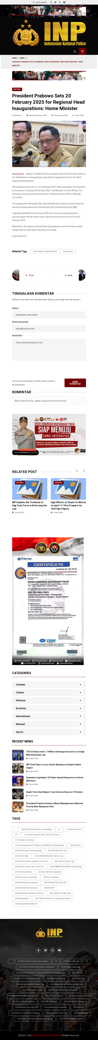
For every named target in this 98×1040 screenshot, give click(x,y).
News (22, 58)
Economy (21, 708)
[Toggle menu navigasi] (82, 51)
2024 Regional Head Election (26, 904)
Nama (15, 308)
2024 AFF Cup (75, 845)
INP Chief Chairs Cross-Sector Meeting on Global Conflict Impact (53, 766)
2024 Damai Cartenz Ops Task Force (29, 867)
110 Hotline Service (73, 829)
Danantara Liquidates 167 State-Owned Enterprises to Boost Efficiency (54, 779)
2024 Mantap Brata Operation (26, 883)
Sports (19, 732)
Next (68, 275)
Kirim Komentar (75, 383)
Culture (20, 692)
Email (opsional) (20, 322)
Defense (20, 700)
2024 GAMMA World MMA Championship (66, 867)
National (17, 89)
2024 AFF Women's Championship (28, 851)
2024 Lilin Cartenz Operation (26, 877)
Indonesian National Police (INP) (46, 1035)
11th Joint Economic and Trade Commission (42, 835)
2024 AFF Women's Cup (57, 851)
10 (59, 829)
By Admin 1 (17, 115)
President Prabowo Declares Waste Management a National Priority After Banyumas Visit (54, 805)
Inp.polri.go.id (18, 174)
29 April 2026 (32, 758)
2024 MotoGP (49, 888)
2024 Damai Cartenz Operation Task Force (31, 861)
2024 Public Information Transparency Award (53, 898)
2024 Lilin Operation (51, 877)
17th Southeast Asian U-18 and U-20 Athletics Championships (39, 845)
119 (16, 835)
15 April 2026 (18, 512)
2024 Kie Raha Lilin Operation (50, 872)
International (23, 716)
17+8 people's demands (24, 840)
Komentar (17, 335)
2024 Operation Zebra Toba (60, 893)
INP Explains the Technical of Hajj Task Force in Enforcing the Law (29, 505)
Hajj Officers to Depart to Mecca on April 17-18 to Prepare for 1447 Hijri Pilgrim (68, 505)
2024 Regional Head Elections (45, 251)
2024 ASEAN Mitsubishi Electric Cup (49, 856)
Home (14, 58)
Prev (30, 275)
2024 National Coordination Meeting (29, 893)
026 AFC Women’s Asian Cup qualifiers (36, 829)
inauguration (68, 251)
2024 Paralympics (22, 898)
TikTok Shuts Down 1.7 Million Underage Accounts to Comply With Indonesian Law (55, 753)
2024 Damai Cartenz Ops (64, 861)
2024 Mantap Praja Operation (26, 888)
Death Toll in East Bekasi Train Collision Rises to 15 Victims (54, 792)
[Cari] (75, 51)
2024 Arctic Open (22, 856)
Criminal (20, 684)
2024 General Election (23, 872)
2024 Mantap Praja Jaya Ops (55, 883)
